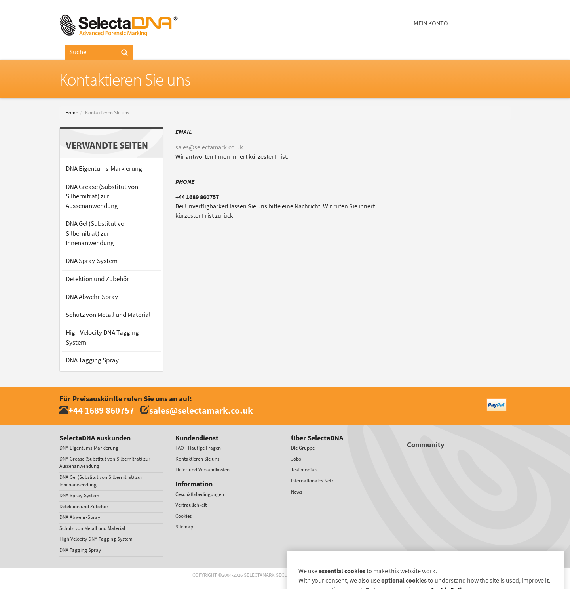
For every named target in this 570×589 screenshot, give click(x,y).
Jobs (296, 459)
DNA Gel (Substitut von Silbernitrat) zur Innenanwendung (97, 233)
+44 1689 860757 (101, 410)
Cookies (183, 516)
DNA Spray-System (92, 260)
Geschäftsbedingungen (199, 494)
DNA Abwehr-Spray (92, 296)
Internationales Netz (312, 480)
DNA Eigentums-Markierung (104, 168)
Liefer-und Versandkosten (202, 469)
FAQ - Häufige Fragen (198, 447)
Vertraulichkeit (191, 504)
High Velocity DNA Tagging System (102, 337)
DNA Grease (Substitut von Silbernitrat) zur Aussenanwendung (102, 196)
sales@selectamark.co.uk (209, 147)
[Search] (124, 53)
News (296, 491)
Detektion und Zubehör (97, 279)
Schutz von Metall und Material (108, 314)
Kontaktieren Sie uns (197, 459)
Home (71, 112)
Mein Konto (431, 23)
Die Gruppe (303, 447)
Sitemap (184, 526)
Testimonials (304, 469)
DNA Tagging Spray (92, 360)
